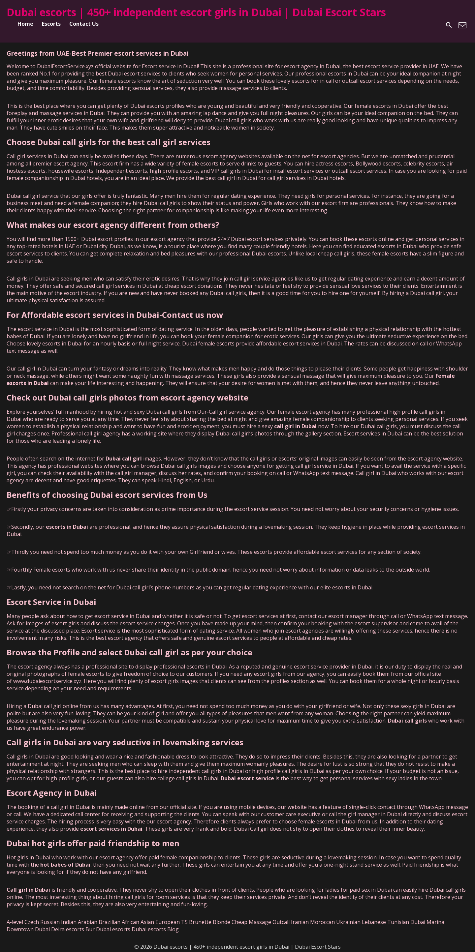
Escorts (51, 23)
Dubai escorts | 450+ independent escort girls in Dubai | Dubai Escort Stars (196, 12)
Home (25, 23)
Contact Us (84, 23)
